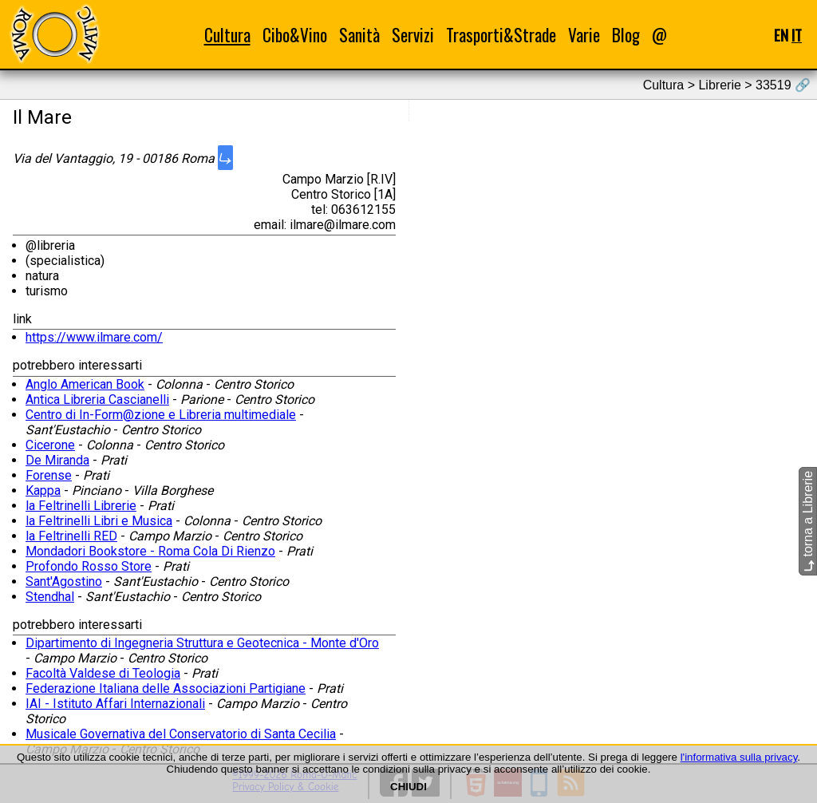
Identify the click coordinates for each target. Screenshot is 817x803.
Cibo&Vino (294, 34)
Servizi (413, 34)
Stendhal (50, 596)
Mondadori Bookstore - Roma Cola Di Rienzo (150, 551)
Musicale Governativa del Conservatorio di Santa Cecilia (181, 734)
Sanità (359, 34)
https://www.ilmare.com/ (94, 337)
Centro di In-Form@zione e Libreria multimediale (161, 414)
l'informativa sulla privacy (739, 757)
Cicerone (50, 445)
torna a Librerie (808, 521)
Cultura (227, 34)
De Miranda (57, 460)
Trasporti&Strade (501, 34)
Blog (626, 34)
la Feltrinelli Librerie (81, 505)
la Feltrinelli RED (71, 536)
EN (781, 34)
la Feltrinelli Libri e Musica (99, 520)
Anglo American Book (85, 384)
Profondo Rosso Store (89, 566)
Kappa (43, 490)
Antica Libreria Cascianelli (97, 399)
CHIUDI (408, 787)
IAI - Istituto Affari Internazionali (115, 703)
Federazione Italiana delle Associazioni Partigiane (166, 688)
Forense (49, 475)
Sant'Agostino (64, 581)
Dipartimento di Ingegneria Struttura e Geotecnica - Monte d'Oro (202, 643)
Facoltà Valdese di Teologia (103, 673)
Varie (584, 34)
